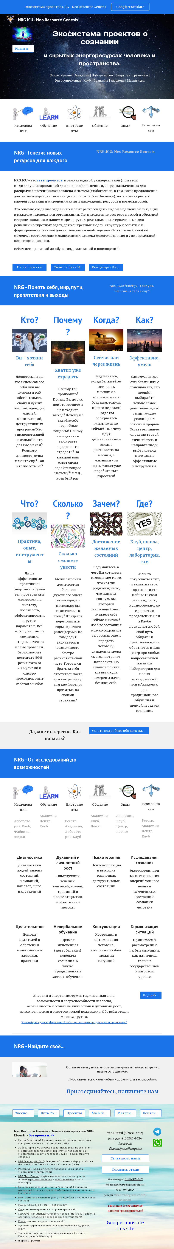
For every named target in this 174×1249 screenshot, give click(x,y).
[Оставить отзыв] (125, 1170)
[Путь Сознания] (48, 1113)
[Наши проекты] (23, 48)
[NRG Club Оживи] (99, 1113)
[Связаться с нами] (125, 1158)
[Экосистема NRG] (23, 1113)
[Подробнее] (151, 995)
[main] (100, 48)
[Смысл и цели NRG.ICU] (68, 267)
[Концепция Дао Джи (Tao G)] (106, 267)
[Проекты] (74, 1113)
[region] (87, 7)
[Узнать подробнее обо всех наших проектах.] (119, 731)
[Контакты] (151, 1113)
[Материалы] (125, 1113)
